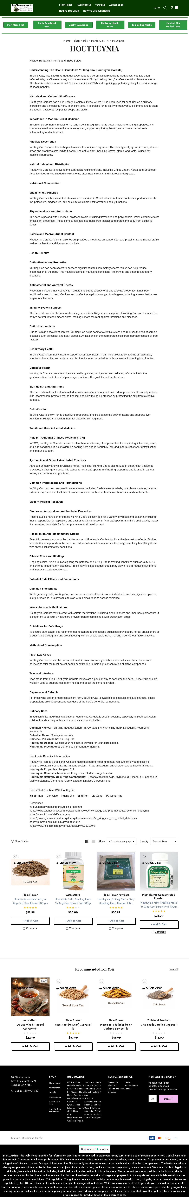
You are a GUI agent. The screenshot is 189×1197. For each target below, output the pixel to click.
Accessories (55, 1097)
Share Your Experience (95, 1117)
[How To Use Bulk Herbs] (96, 11)
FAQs (127, 1082)
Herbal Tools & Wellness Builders (100, 1092)
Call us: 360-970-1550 (27, 1091)
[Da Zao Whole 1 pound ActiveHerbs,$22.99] (30, 997)
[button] (15, 25)
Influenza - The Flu (75, 1108)
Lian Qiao (52, 795)
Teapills (52, 1092)
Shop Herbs (54, 1083)
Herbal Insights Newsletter (79, 1098)
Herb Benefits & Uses (47, 24)
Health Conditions (92, 1104)
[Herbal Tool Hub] (69, 11)
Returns (128, 1088)
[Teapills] (100, 5)
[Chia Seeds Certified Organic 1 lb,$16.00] (159, 997)
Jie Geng (97, 795)
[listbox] (164, 841)
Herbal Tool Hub (54, 1103)
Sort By (144, 841)
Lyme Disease (73, 1104)
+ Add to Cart (30, 920)
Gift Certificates (74, 1082)
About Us (88, 1098)
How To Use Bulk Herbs (55, 1110)
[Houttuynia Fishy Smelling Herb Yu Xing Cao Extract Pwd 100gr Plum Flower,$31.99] (159, 871)
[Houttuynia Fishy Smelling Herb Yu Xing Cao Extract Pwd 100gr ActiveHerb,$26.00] (73, 871)
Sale (86, 1095)
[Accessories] (116, 5)
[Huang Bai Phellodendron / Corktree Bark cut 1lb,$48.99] (116, 997)
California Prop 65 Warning (80, 1120)
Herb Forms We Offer (77, 1117)
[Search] (165, 8)
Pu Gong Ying (114, 795)
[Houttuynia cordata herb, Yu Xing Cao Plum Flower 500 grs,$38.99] (30, 871)
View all (174, 969)
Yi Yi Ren (83, 795)
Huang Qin (67, 795)
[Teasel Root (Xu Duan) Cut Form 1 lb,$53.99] (73, 997)
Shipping (112, 1092)
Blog (69, 1114)
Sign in (157, 7)
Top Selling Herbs (142, 25)
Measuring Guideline (94, 1111)
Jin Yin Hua (36, 795)
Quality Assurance (79, 25)
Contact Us (72, 1101)
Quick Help (72, 1111)
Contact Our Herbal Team (173, 24)
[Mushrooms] (84, 5)
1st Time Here (131, 1085)
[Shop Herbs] (66, 5)
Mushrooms (54, 1087)
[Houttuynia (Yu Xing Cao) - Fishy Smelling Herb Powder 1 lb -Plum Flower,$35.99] (116, 871)
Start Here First (16, 25)
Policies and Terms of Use (120, 1088)
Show (102, 841)
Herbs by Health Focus (110, 24)
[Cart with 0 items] (173, 7)
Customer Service (92, 1101)
